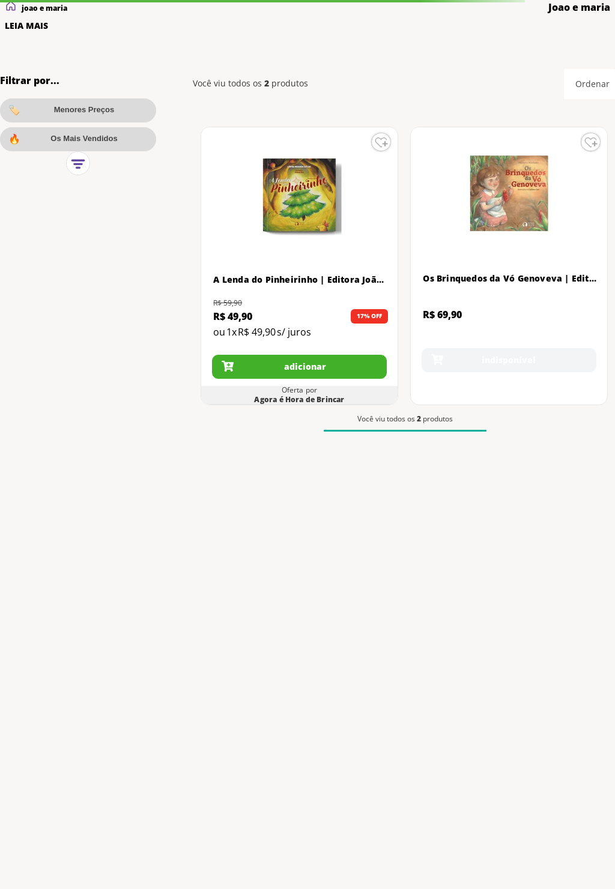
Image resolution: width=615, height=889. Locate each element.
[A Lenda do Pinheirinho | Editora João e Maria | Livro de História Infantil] (299, 266)
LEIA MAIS (26, 26)
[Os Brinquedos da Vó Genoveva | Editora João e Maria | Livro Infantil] (509, 266)
